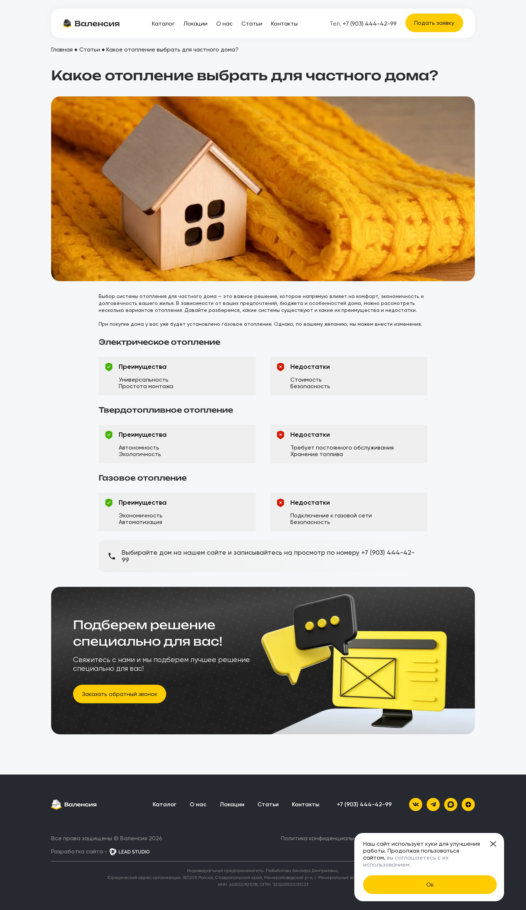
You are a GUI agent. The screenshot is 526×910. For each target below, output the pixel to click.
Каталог (163, 23)
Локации (195, 23)
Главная (62, 49)
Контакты (284, 23)
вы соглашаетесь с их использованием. (406, 861)
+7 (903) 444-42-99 (363, 23)
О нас (224, 23)
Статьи (251, 23)
